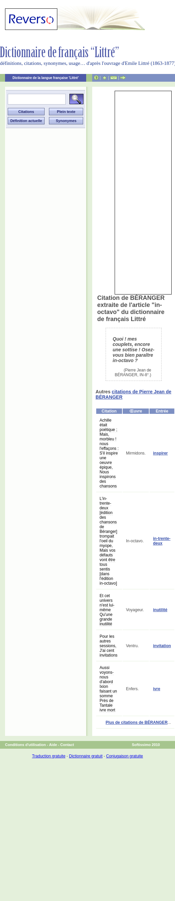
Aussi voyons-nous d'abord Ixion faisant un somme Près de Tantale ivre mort (108, 688)
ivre (156, 689)
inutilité (160, 610)
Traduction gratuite (48, 756)
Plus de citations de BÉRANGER (137, 722)
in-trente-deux (161, 541)
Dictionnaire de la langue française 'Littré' (45, 78)
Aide (53, 745)
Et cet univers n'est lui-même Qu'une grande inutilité (107, 609)
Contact (67, 745)
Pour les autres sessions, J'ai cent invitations (108, 646)
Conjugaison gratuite (124, 756)
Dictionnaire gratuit (86, 756)
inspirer (160, 453)
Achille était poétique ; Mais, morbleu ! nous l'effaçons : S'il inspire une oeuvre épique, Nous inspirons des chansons (109, 453)
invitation (162, 645)
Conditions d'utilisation (25, 745)
